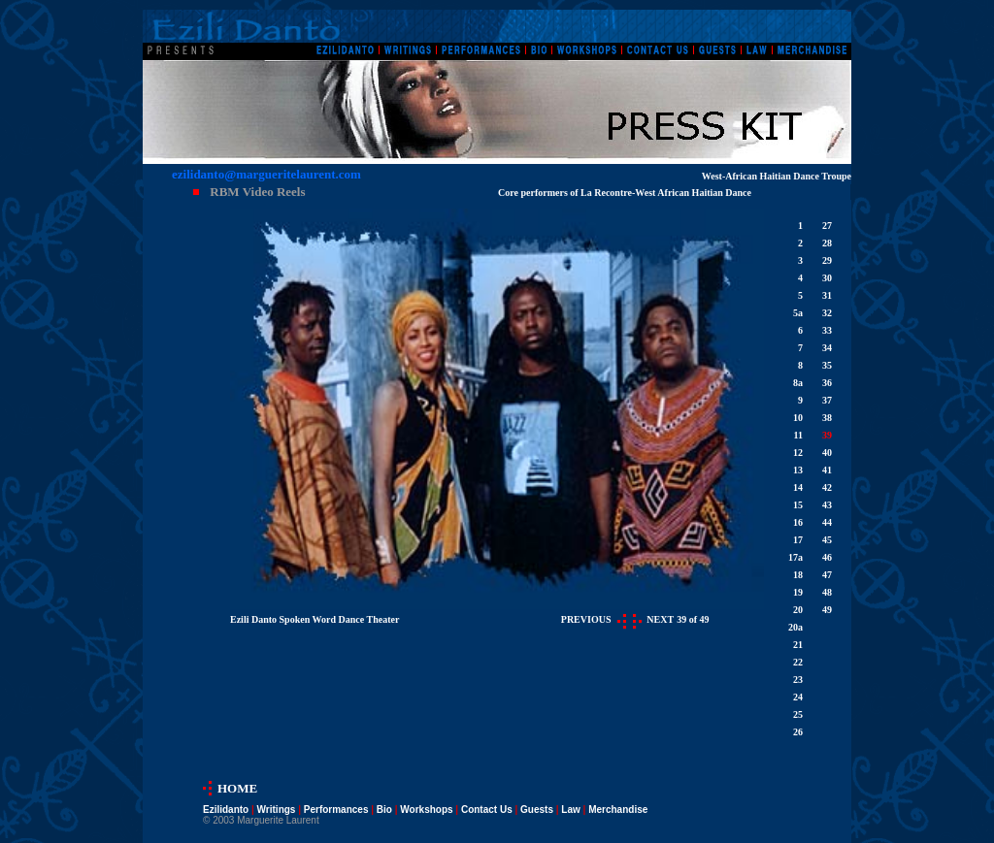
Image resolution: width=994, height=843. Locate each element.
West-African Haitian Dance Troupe (776, 176)
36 (827, 382)
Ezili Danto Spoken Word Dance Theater (314, 619)
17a (795, 557)
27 (827, 225)
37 (827, 400)
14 (798, 487)
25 (798, 714)
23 (798, 679)
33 (827, 330)
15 (798, 505)
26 (798, 732)
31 (827, 295)
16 (798, 522)
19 (798, 592)
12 (798, 452)
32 (827, 313)
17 (798, 540)
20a (795, 627)
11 (798, 435)
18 (798, 574)
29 (827, 260)
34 (827, 347)
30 (827, 278)
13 (798, 470)
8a (798, 382)
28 (827, 243)
